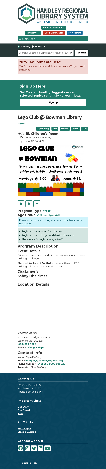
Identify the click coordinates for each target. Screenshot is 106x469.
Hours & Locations (53, 27)
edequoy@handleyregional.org (44, 360)
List (55, 128)
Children (42, 215)
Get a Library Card (54, 33)
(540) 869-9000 (27, 344)
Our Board (24, 410)
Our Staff (23, 407)
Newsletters (33, 33)
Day (85, 128)
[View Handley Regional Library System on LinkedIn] (40, 448)
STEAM (47, 211)
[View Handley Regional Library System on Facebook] (20, 448)
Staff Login (24, 428)
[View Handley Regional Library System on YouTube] (47, 448)
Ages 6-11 (54, 215)
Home (21, 123)
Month (64, 128)
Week (75, 128)
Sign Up (53, 102)
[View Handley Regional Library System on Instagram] (27, 448)
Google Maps (36, 347)
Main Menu (28, 39)
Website (40, 46)
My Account (74, 33)
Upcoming (43, 128)
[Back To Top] (53, 463)
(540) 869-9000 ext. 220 (51, 364)
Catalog (25, 46)
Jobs (20, 413)
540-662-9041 (34, 391)
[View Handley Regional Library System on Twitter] (34, 448)
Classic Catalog (27, 432)
